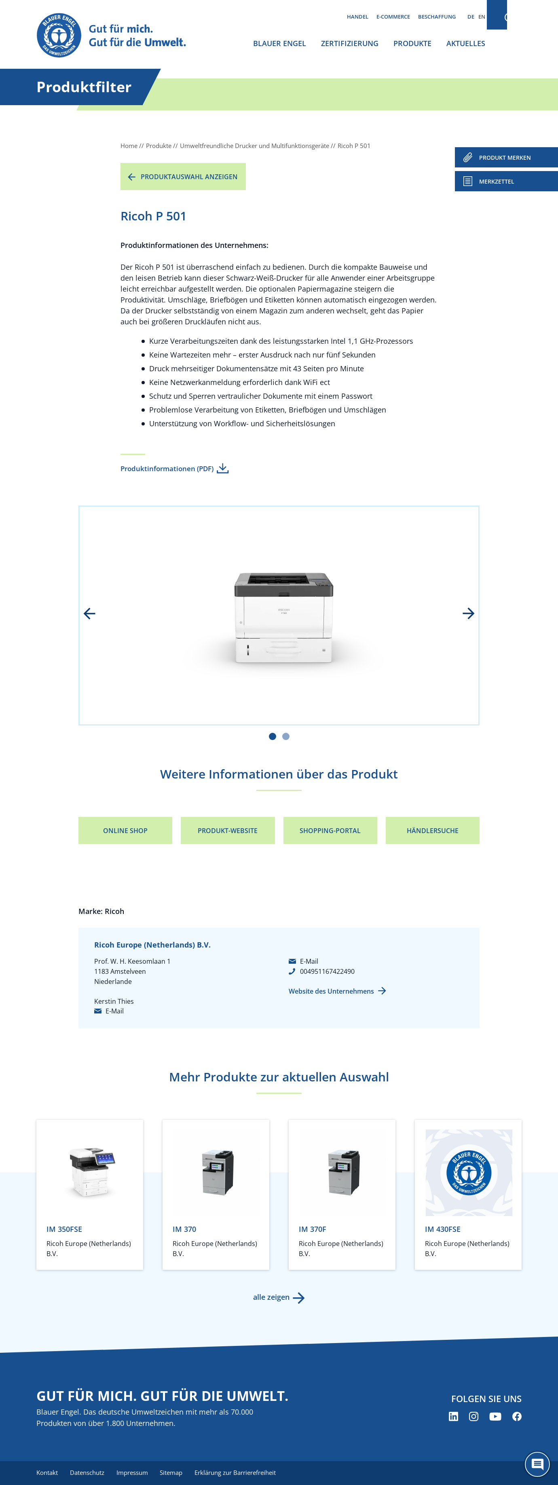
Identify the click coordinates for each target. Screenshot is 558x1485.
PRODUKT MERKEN (505, 157)
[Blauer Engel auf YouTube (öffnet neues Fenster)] (495, 1417)
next (463, 614)
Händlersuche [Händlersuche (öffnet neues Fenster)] (433, 830)
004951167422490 (327, 971)
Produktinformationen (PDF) (166, 468)
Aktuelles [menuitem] (465, 43)
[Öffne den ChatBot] (537, 1464)
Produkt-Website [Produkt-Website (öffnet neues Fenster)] (228, 830)
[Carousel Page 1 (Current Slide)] (272, 736)
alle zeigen (271, 1297)
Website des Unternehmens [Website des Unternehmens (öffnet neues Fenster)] (331, 991)
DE (470, 16)
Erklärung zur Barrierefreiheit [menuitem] (238, 1473)
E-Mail (115, 1011)
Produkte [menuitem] (412, 43)
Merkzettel (496, 181)
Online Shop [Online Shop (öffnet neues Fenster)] (125, 830)
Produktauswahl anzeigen (189, 176)
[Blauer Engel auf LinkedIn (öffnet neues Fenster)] (453, 1417)
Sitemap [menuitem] (174, 1473)
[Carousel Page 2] (286, 736)
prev (95, 614)
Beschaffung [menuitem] (437, 16)
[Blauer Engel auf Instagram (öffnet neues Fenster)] (473, 1417)
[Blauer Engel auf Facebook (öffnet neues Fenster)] (517, 1417)
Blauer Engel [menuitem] (279, 43)
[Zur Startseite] (118, 36)
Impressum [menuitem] (134, 1473)
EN (481, 16)
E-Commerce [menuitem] (393, 16)
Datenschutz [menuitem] (88, 1473)
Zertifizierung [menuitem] (349, 43)
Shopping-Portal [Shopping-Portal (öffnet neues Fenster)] (330, 830)
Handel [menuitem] (357, 16)
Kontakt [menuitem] (47, 1473)
